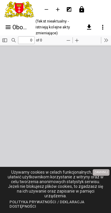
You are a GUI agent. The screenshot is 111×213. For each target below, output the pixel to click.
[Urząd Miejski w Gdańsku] (20, 9)
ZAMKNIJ (101, 172)
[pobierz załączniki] (89, 27)
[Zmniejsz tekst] (46, 9)
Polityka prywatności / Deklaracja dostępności (46, 204)
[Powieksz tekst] (58, 9)
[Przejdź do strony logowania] (82, 9)
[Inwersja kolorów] (69, 9)
